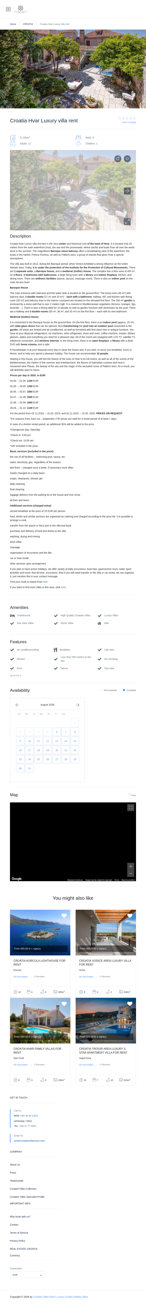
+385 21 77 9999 (27, 1126)
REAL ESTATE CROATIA (23, 1248)
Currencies (16, 1268)
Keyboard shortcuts (75, 880)
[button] (127, 221)
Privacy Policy (17, 1240)
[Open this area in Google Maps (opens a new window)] (16, 879)
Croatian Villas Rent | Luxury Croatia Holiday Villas (60, 1296)
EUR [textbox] (15, 1275)
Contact (14, 1224)
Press (13, 1172)
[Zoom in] (130, 866)
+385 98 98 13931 (29, 1115)
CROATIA (28, 24)
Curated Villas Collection (23, 1188)
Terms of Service (19, 1232)
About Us (15, 1164)
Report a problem (128, 880)
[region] (73, 841)
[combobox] (27, 1274)
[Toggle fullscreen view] (130, 807)
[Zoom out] (130, 873)
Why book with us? (20, 1216)
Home (13, 24)
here (45, 581)
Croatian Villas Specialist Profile (27, 1196)
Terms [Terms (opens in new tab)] (116, 880)
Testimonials (16, 1180)
